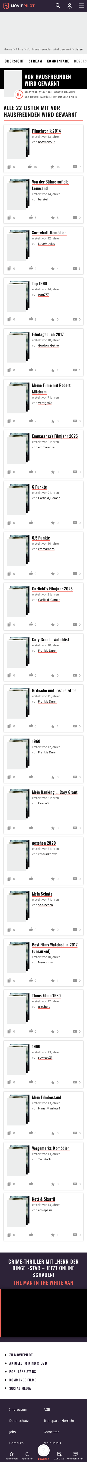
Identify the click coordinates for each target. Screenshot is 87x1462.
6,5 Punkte (41, 538)
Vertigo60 (45, 403)
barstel (43, 199)
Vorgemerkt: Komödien (51, 1148)
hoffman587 (46, 142)
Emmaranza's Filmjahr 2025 (55, 436)
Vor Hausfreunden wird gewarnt (49, 49)
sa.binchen (45, 905)
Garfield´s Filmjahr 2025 (52, 588)
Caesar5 (43, 803)
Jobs (12, 1431)
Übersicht (14, 60)
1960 (36, 741)
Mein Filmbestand (46, 1097)
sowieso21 (45, 1057)
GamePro (16, 1443)
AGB (47, 1409)
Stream (35, 60)
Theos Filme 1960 (46, 995)
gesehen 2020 (44, 843)
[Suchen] (58, 6)
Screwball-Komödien (49, 232)
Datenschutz (19, 1420)
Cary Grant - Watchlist (50, 639)
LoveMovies (46, 244)
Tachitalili (44, 1159)
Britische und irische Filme (54, 690)
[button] (11, 1456)
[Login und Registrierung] (69, 6)
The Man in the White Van (43, 1282)
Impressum (18, 1409)
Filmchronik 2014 (46, 131)
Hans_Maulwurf (49, 1108)
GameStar (51, 1431)
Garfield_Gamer (49, 498)
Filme (19, 49)
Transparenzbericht (59, 1420)
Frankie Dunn (47, 650)
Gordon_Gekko (48, 345)
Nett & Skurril (43, 1199)
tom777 (43, 294)
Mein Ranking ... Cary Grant (54, 792)
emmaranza (46, 447)
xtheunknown (48, 854)
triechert (44, 1006)
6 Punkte (39, 487)
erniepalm (45, 1210)
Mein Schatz (42, 894)
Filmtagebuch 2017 (48, 334)
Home (8, 49)
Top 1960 (39, 283)
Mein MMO (52, 1443)
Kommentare (58, 60)
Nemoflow (45, 962)
